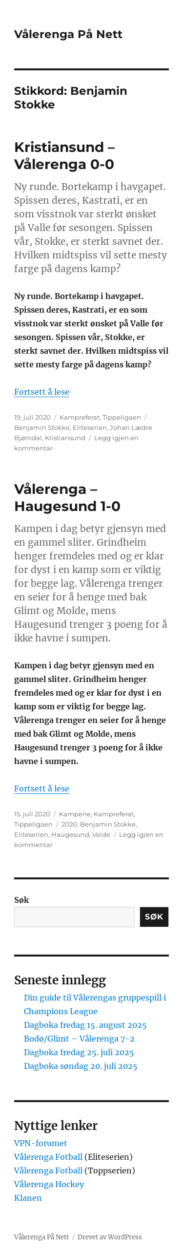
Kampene (75, 814)
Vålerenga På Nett (68, 34)
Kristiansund (65, 438)
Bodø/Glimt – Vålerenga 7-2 (79, 1038)
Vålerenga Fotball (49, 1157)
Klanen (28, 1198)
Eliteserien (90, 427)
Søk (21, 900)
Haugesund (70, 834)
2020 (69, 824)
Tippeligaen (121, 417)
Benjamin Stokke (42, 427)
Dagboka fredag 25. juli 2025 (79, 1052)
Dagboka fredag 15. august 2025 (85, 1025)
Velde (101, 834)
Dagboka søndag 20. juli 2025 (81, 1066)
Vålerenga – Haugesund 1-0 (67, 497)
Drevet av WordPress (110, 1237)
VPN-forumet (40, 1143)
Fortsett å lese (41, 392)
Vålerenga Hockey (49, 1184)
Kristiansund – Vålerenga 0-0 (64, 155)
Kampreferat (80, 417)
